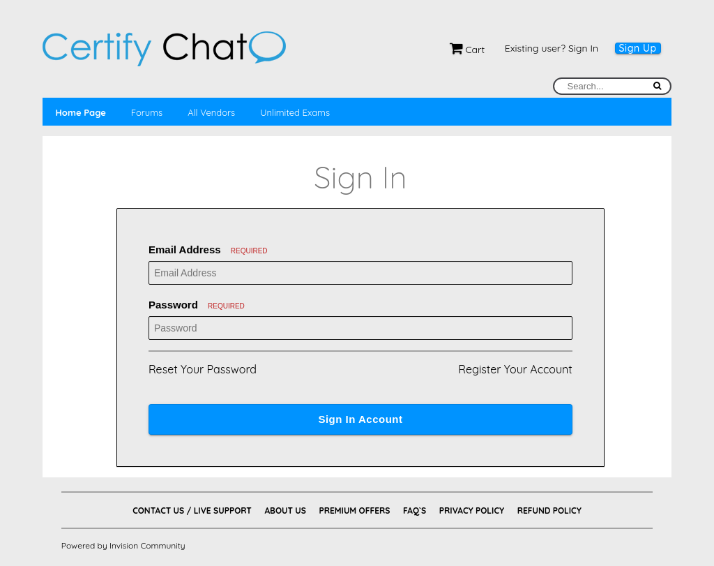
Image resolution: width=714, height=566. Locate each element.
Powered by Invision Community (123, 545)
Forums (146, 112)
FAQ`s (414, 510)
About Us (284, 510)
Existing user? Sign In (551, 48)
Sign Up (638, 48)
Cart (467, 49)
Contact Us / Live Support (192, 510)
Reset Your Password (203, 369)
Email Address (208, 249)
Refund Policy (549, 510)
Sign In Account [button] (360, 419)
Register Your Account (515, 369)
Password (197, 305)
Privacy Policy (471, 510)
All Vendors (211, 112)
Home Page (80, 112)
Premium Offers (354, 510)
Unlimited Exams (295, 112)
